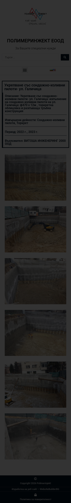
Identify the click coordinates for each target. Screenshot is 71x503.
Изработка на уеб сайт (24, 489)
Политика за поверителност (35, 499)
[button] (25, 70)
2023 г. (33, 132)
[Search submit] (65, 57)
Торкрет (22, 123)
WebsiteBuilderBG (49, 489)
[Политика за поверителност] (35, 494)
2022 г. (22, 132)
